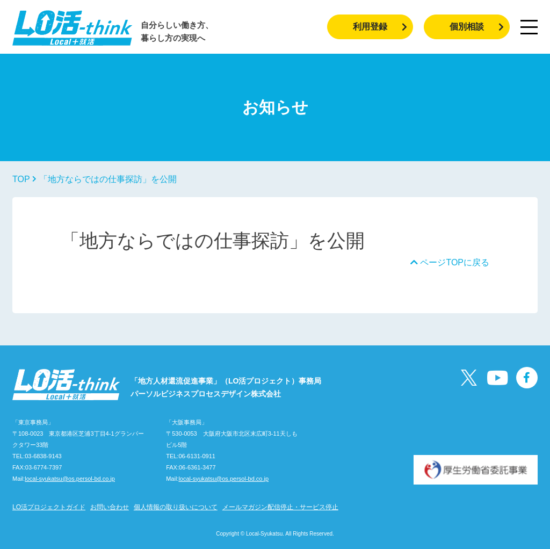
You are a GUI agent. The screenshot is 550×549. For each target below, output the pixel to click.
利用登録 (380, 26)
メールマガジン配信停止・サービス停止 (280, 507)
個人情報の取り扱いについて (176, 507)
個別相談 (477, 26)
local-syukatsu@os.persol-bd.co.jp (70, 478)
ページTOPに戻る (449, 262)
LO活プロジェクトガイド (48, 507)
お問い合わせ (109, 507)
